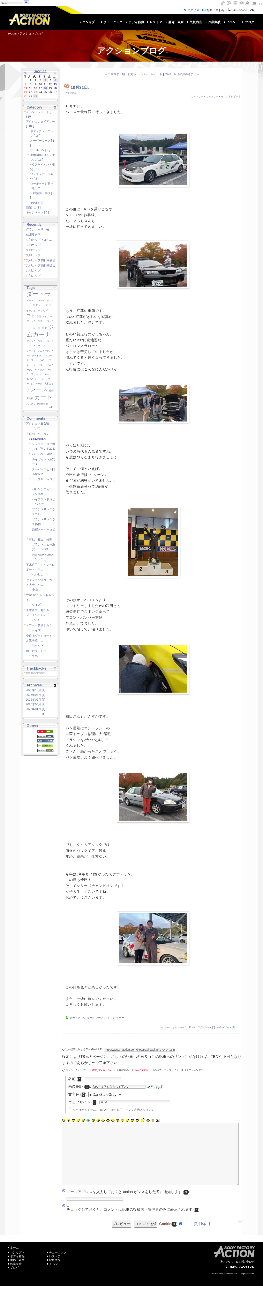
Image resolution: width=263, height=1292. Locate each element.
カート (43, 397)
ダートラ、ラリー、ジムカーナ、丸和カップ (40, 385)
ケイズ (36, 604)
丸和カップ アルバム (39, 239)
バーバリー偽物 (42, 454)
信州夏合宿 (33, 234)
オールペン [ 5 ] (40, 150)
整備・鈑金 (174, 22)
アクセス (191, 10)
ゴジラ (36, 428)
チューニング (111, 22)
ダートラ (39, 294)
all (50, 407)
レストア (154, 22)
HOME (12, 33)
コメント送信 (146, 1224)
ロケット (38, 645)
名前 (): (76, 1079)
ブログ (247, 22)
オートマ (43, 305)
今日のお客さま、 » (186, 74)
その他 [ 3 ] (37, 202)
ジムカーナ (88, 1017)
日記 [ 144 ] (33, 207)
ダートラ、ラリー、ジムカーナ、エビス (40, 374)
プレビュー (121, 1224)
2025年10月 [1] (35, 690)
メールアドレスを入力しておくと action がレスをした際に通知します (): (128, 1192)
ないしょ (38, 574)
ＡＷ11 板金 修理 (39, 539)
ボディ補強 (134, 22)
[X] (196, 1223)
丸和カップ (33, 244)
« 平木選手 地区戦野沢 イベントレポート (134, 74)
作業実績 (212, 22)
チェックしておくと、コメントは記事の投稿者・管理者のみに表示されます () (133, 1209)
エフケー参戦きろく (39, 625)
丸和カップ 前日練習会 (41, 260)
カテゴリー (197, 96)
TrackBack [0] (227, 1027)
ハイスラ (31, 404)
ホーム (13, 1247)
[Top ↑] (204, 1223)
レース (39, 389)
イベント (231, 22)
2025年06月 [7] (35, 699)
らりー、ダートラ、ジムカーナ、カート (40, 351)
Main (168, 74)
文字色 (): (77, 1094)
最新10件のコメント (40, 439)
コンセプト (88, 22)
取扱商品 (194, 22)
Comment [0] (208, 1027)
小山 (35, 589)
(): (168, 1224)
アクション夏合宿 (37, 423)
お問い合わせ (213, 10)
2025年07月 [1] (35, 694)
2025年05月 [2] (35, 704)
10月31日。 (81, 87)
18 (45, 88)
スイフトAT (48, 316)
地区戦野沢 (42, 404)
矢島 (35, 655)
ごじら (36, 619)
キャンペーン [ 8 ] (37, 212)
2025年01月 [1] (35, 709)
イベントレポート (231, 96)
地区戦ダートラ (36, 651)
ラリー (120, 1017)
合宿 (39, 316)
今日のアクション (37, 433)
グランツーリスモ (37, 229)
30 (35, 95)
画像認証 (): (79, 1087)
